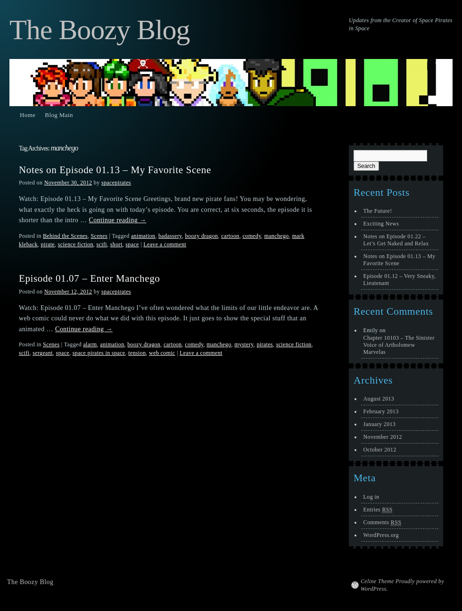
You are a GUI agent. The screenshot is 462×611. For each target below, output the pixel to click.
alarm (90, 344)
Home (27, 114)
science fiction (75, 244)
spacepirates (116, 182)
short (116, 244)
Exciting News (381, 223)
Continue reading (118, 220)
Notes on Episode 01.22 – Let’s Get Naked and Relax (396, 240)
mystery (243, 344)
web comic (162, 353)
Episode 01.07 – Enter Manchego (89, 278)
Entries (378, 509)
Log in (371, 497)
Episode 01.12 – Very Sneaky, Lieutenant (399, 279)
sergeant (43, 353)
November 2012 (382, 437)
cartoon (230, 236)
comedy (251, 236)
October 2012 (379, 449)
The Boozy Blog (99, 29)
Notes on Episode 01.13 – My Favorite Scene (115, 170)
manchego (276, 236)
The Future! (377, 211)
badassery (170, 236)
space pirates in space (99, 353)
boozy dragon (201, 236)
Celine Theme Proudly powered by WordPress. (402, 585)
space (132, 244)
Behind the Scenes (65, 236)
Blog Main (59, 114)
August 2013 (379, 398)
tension (137, 353)
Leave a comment (164, 244)
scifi (102, 244)
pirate (48, 244)
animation (143, 236)
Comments (382, 522)
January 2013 (379, 424)
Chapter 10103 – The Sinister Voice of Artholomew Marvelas (399, 345)
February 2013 (381, 411)
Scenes (99, 236)
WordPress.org (381, 535)
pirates (264, 344)
